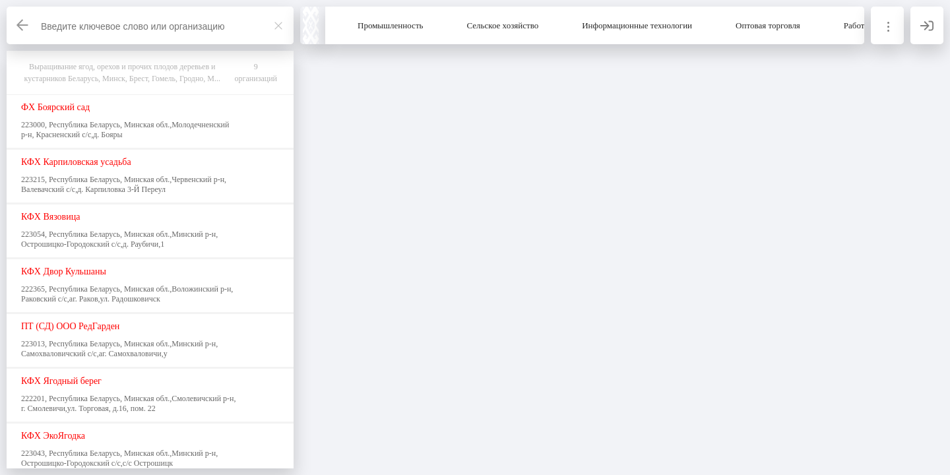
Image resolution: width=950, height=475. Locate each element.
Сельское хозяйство (503, 25)
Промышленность (391, 25)
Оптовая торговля (768, 25)
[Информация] (887, 25)
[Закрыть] (278, 26)
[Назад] (23, 25)
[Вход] (926, 25)
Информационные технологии (637, 25)
